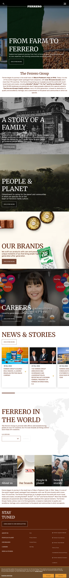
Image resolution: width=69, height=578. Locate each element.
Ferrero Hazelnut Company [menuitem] (59, 557)
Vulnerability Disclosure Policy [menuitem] (59, 552)
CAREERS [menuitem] (5, 547)
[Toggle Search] (3, 4)
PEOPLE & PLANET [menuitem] (8, 537)
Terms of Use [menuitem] (55, 547)
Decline (60, 575)
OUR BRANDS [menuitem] (6, 542)
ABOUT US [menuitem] (5, 533)
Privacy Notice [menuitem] (33, 537)
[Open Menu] (65, 4)
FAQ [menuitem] (30, 533)
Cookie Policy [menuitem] (32, 542)
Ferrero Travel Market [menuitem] (58, 542)
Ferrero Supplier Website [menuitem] (59, 532)
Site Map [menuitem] (31, 546)
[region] (34, 572)
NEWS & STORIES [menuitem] (7, 551)
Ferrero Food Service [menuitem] (58, 537)
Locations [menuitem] (54, 562)
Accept (48, 575)
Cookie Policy (38, 571)
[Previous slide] (1, 34)
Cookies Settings (6, 575)
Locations (6, 434)
